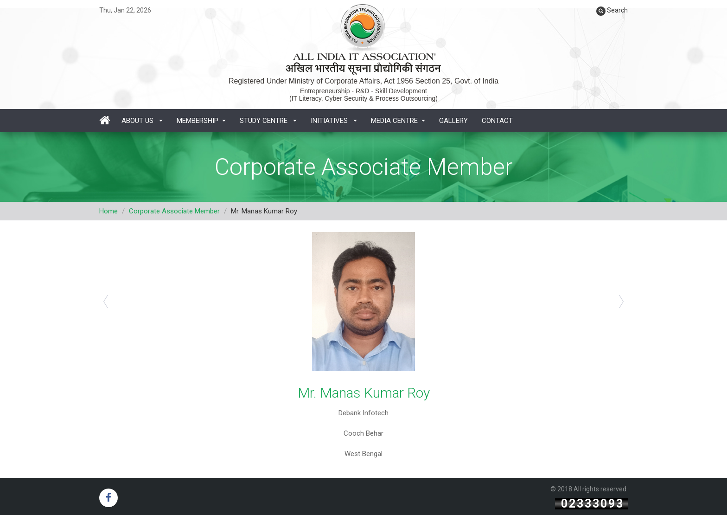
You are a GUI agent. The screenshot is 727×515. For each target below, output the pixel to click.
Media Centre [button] (398, 120)
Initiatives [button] (334, 120)
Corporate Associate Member (174, 211)
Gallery (453, 120)
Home (108, 211)
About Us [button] (142, 120)
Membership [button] (201, 120)
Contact (497, 120)
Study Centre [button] (268, 120)
